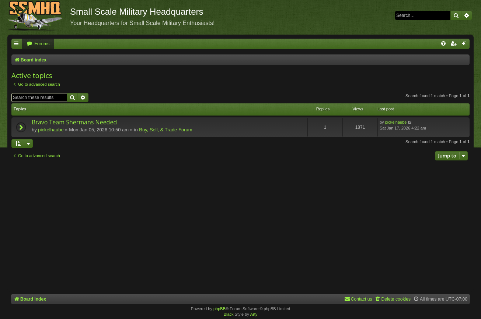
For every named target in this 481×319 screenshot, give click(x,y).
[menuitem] (38, 44)
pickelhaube (50, 129)
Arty (254, 314)
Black (229, 314)
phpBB (219, 308)
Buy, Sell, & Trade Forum (165, 129)
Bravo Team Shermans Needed (74, 122)
